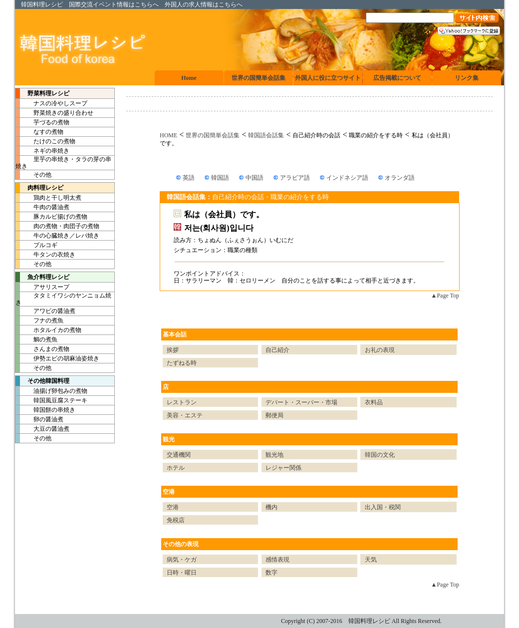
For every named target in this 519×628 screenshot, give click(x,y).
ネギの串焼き (42, 150)
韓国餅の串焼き (45, 409)
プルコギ (36, 245)
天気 (371, 559)
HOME (168, 135)
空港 (169, 491)
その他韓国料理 (42, 380)
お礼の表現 (380, 349)
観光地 (274, 454)
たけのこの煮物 (45, 141)
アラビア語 (295, 177)
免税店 (176, 520)
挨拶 (173, 349)
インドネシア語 (347, 177)
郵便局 (274, 415)
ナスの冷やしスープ (51, 103)
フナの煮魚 (39, 320)
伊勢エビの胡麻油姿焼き (57, 358)
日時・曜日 (182, 572)
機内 (271, 507)
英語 (189, 177)
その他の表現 (181, 544)
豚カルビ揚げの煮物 (51, 216)
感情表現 (277, 559)
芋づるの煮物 (42, 122)
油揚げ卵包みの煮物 (51, 390)
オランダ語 (400, 177)
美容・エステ (185, 415)
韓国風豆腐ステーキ (51, 400)
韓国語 (220, 177)
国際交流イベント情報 (99, 4)
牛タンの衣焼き (45, 254)
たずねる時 (182, 362)
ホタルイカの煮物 (48, 329)
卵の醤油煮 (39, 419)
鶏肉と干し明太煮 (48, 197)
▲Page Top (445, 295)
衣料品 (374, 402)
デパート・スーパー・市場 (301, 402)
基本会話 (175, 334)
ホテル (176, 467)
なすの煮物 (39, 131)
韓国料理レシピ (42, 4)
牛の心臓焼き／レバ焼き (57, 235)
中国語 (254, 177)
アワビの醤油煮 (45, 311)
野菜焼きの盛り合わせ (54, 112)
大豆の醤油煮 (42, 428)
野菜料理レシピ (42, 93)
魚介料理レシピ (42, 277)
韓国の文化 (380, 454)
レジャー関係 (283, 467)
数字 (271, 572)
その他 (33, 174)
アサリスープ (42, 287)
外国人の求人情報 (189, 4)
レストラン (182, 402)
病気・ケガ (182, 559)
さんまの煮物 (42, 348)
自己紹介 (277, 349)
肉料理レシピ (39, 187)
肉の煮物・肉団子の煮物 (57, 226)
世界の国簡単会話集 (213, 135)
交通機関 (179, 454)
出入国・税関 (383, 507)
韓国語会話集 (266, 135)
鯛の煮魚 (36, 339)
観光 (169, 439)
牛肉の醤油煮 (42, 207)
